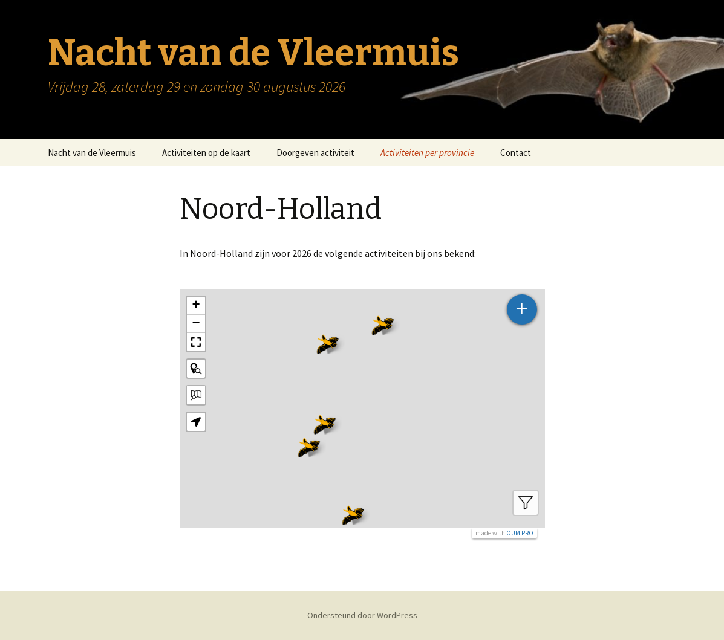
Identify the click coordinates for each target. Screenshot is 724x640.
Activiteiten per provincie (427, 152)
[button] (309, 445)
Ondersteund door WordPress (362, 615)
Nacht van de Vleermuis (92, 152)
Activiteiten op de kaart (206, 152)
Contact (515, 152)
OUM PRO (519, 533)
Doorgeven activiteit (315, 152)
